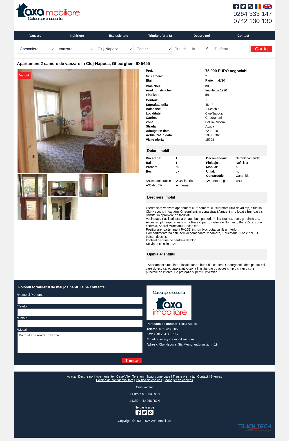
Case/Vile (123, 380)
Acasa (71, 380)
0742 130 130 (252, 20)
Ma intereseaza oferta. (80, 344)
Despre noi (85, 380)
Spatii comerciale (158, 380)
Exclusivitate (118, 35)
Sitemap (216, 380)
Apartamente (105, 380)
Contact (243, 35)
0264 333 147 (252, 13)
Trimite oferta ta (160, 35)
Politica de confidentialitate (114, 383)
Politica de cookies (149, 383)
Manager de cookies (179, 383)
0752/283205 (168, 329)
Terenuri (138, 380)
